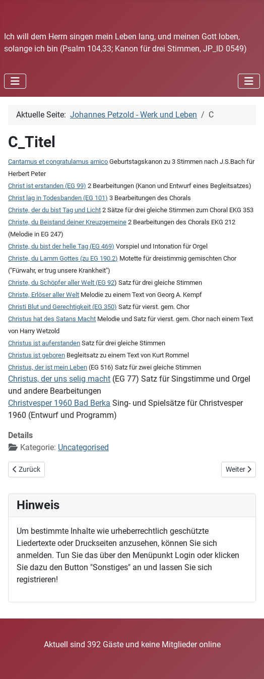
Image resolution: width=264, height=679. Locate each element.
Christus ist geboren (36, 355)
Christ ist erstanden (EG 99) (47, 186)
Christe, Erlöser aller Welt (43, 294)
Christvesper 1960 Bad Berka (59, 403)
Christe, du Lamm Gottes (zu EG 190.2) (63, 258)
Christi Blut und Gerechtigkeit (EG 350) (62, 307)
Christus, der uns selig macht (59, 379)
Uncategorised (83, 447)
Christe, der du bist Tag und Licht (54, 210)
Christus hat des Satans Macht (52, 319)
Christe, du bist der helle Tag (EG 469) (61, 246)
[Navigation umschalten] (15, 81)
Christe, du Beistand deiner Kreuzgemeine (67, 222)
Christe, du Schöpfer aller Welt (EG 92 (61, 282)
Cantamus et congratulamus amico (58, 161)
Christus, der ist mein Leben (47, 367)
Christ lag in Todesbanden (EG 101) (58, 198)
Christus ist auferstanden (44, 343)
